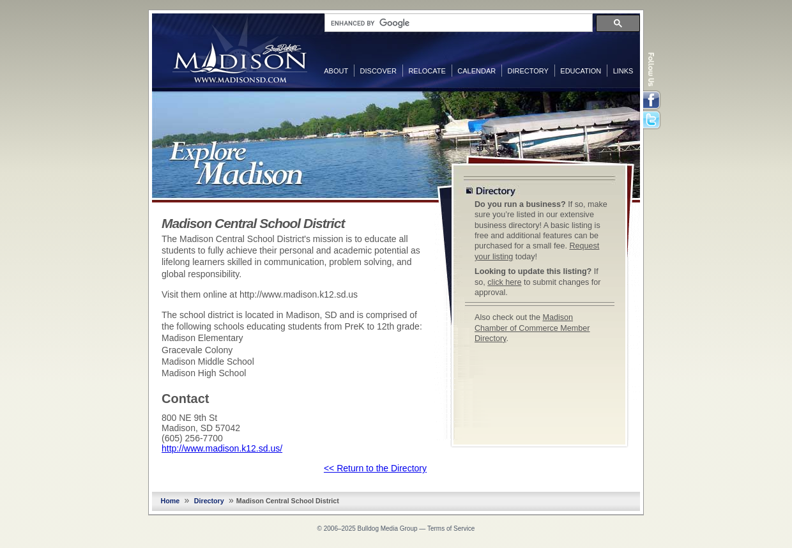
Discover (378, 71)
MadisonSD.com (239, 50)
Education (580, 71)
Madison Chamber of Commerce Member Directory (532, 328)
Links (623, 71)
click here (504, 282)
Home (170, 501)
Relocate (426, 71)
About (336, 71)
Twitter (652, 120)
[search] (457, 23)
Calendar (476, 71)
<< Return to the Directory (375, 468)
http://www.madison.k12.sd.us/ (222, 448)
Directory (528, 71)
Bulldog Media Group (388, 528)
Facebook (652, 100)
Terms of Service (451, 528)
